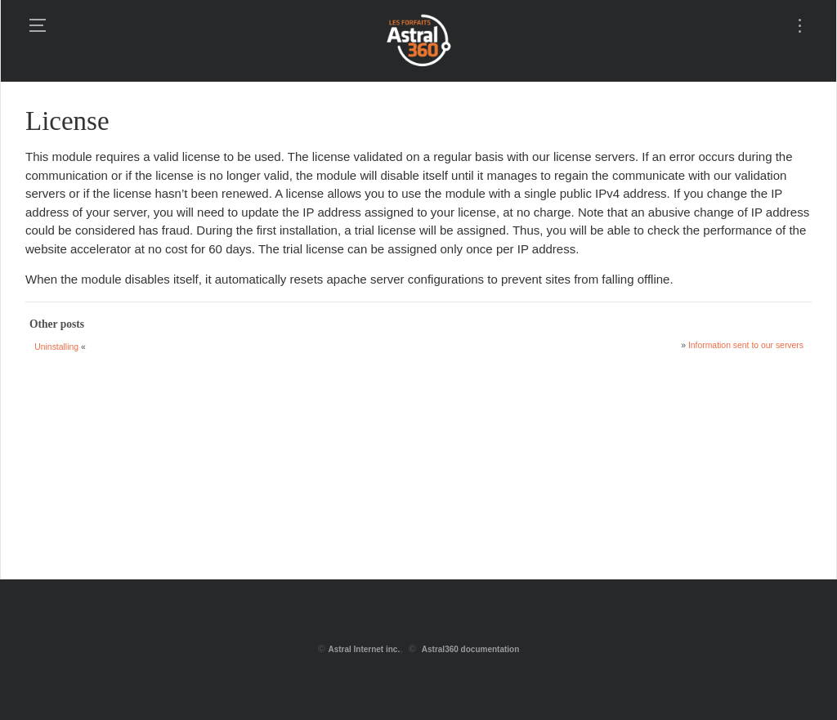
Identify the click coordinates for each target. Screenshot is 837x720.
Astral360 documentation (470, 649)
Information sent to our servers (745, 345)
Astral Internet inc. (364, 649)
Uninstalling (56, 346)
